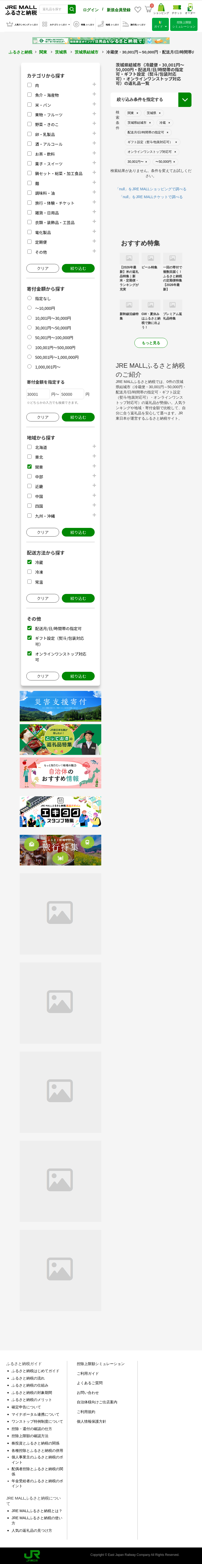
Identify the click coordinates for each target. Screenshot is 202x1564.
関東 (43, 51)
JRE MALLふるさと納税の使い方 (37, 1519)
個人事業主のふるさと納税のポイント (37, 1458)
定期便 (41, 241)
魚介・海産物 (47, 94)
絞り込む (78, 267)
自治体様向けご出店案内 (97, 1401)
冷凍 (39, 571)
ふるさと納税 (20, 51)
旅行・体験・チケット (54, 202)
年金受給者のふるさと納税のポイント (37, 1482)
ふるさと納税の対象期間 (32, 1391)
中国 (39, 495)
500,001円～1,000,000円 (57, 356)
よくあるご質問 (90, 1382)
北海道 (41, 446)
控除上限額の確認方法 (30, 1435)
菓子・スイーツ (49, 162)
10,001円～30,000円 (53, 317)
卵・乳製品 (45, 133)
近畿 (39, 485)
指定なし (43, 297)
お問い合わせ (88, 1391)
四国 (39, 505)
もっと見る (151, 342)
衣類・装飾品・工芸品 (54, 221)
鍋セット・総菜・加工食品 (58, 172)
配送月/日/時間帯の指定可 (58, 627)
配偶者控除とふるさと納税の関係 (37, 1470)
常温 (39, 581)
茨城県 (61, 51)
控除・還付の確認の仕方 (32, 1428)
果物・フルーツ (49, 113)
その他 (41, 251)
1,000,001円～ (47, 366)
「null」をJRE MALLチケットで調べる (151, 196)
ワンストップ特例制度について (37, 1420)
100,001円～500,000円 (55, 346)
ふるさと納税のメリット (32, 1399)
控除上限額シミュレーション (101, 1363)
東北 (39, 456)
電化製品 (43, 231)
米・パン (43, 104)
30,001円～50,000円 (53, 326)
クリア (43, 267)
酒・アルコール (49, 143)
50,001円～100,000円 (54, 336)
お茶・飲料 (45, 153)
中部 (39, 475)
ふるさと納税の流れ (28, 1377)
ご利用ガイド (88, 1372)
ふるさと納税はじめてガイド (35, 1370)
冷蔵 (39, 561)
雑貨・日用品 (47, 211)
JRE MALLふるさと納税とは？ (37, 1510)
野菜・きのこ (47, 123)
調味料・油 (45, 192)
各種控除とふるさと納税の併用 (37, 1449)
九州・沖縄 (45, 515)
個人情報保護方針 (91, 1420)
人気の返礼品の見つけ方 (32, 1529)
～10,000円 (45, 307)
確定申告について (26, 1406)
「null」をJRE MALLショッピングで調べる (151, 188)
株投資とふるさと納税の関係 (35, 1442)
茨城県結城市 (86, 51)
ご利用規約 (86, 1411)
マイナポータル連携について (35, 1413)
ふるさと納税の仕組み (30, 1384)
